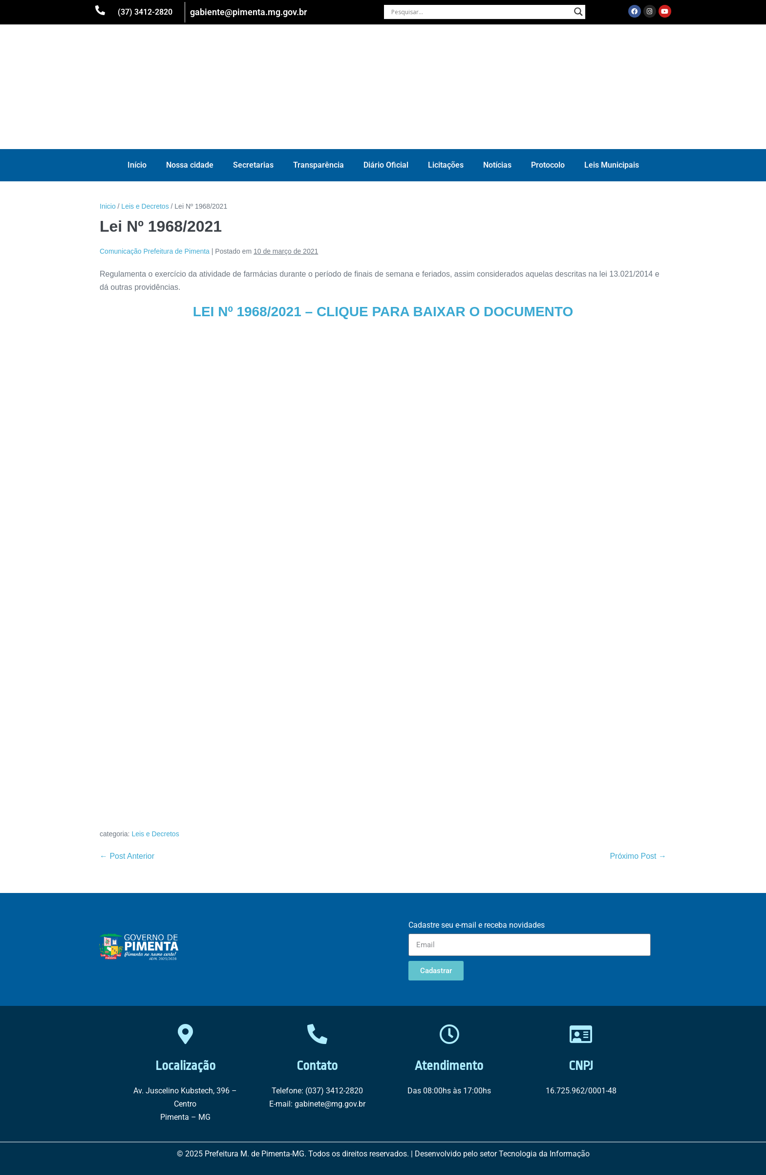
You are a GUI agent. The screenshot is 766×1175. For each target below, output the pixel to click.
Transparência (318, 165)
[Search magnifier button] (578, 12)
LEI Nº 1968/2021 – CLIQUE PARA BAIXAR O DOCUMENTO (383, 311)
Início (137, 165)
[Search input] (480, 12)
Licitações (446, 165)
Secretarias (253, 165)
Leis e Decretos (155, 834)
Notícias (497, 165)
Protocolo (548, 165)
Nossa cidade (189, 165)
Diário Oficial (385, 165)
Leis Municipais (611, 165)
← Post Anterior (127, 856)
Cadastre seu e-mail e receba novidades (476, 925)
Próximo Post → (638, 856)
